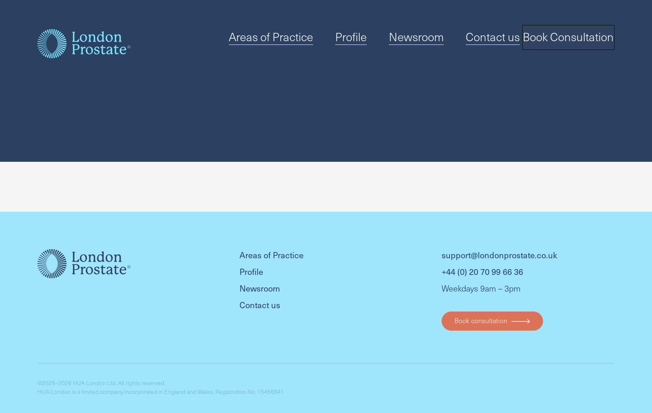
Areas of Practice (294, 39)
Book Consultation (565, 39)
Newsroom (413, 39)
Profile (358, 39)
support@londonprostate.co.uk (499, 247)
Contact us (474, 39)
